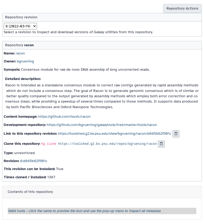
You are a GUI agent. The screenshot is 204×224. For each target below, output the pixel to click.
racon (20, 53)
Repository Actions (182, 8)
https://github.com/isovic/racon (64, 116)
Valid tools (84, 211)
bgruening (25, 61)
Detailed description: (23, 79)
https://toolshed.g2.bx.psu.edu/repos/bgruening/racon (107, 144)
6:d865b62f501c (33, 161)
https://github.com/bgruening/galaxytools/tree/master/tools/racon (102, 124)
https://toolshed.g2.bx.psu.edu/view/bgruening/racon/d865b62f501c (114, 133)
